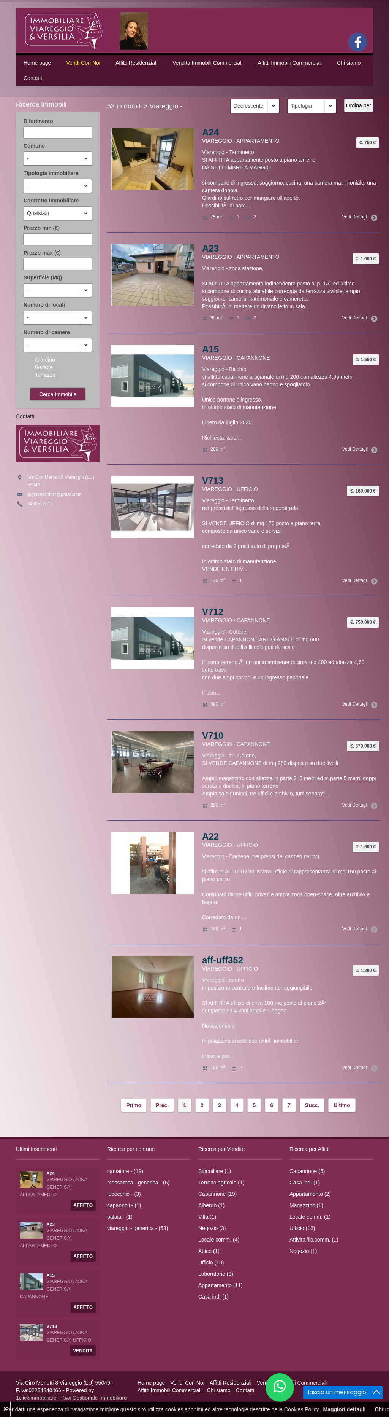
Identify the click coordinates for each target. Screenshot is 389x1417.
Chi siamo (349, 63)
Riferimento (38, 121)
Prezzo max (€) (42, 253)
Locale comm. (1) (309, 1217)
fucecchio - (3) (124, 1194)
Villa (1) (207, 1217)
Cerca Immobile (57, 394)
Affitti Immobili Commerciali (290, 63)
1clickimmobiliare (36, 1398)
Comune (34, 146)
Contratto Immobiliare (51, 201)
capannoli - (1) (124, 1205)
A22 (210, 836)
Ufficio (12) (302, 1228)
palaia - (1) (120, 1217)
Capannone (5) (307, 1171)
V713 (212, 480)
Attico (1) (209, 1251)
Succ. (312, 1105)
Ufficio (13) (211, 1262)
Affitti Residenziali (136, 63)
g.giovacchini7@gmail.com (54, 494)
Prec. (162, 1105)
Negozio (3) (212, 1228)
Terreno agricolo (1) (221, 1183)
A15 (210, 349)
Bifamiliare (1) (214, 1171)
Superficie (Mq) (43, 277)
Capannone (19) (217, 1194)
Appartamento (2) (310, 1194)
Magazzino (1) (306, 1205)
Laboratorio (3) (215, 1274)
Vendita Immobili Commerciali (207, 63)
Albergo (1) (211, 1205)
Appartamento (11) (220, 1285)
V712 (212, 612)
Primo (133, 1105)
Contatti (33, 78)
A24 (210, 132)
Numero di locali (44, 305)
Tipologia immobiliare (51, 173)
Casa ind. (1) (213, 1297)
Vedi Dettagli (358, 217)
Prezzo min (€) (42, 228)
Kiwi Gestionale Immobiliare (94, 1398)
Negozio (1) (303, 1251)
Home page (37, 63)
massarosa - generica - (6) (138, 1183)
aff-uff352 (222, 960)
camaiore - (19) (125, 1171)
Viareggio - (166, 106)
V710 (212, 735)
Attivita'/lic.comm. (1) (313, 1240)
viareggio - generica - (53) (137, 1228)
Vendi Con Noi (83, 63)
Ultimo (342, 1105)
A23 (210, 248)
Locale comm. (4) (218, 1240)
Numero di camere (47, 332)
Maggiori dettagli (344, 1409)
